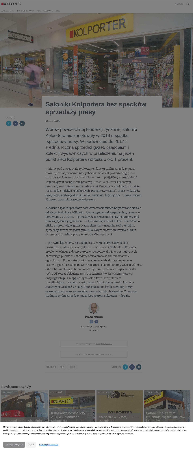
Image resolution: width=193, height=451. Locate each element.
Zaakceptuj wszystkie (14, 445)
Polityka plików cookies (48, 445)
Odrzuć (31, 445)
